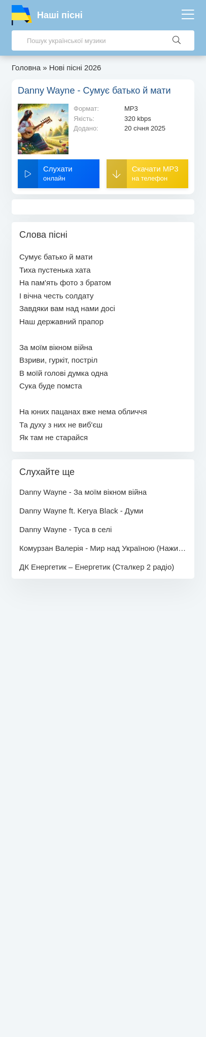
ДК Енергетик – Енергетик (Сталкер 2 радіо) (96, 567)
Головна (26, 67)
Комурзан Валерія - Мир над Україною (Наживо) (103, 548)
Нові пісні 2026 (75, 67)
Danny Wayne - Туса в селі (65, 529)
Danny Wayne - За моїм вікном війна (83, 492)
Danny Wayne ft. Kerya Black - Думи (81, 510)
